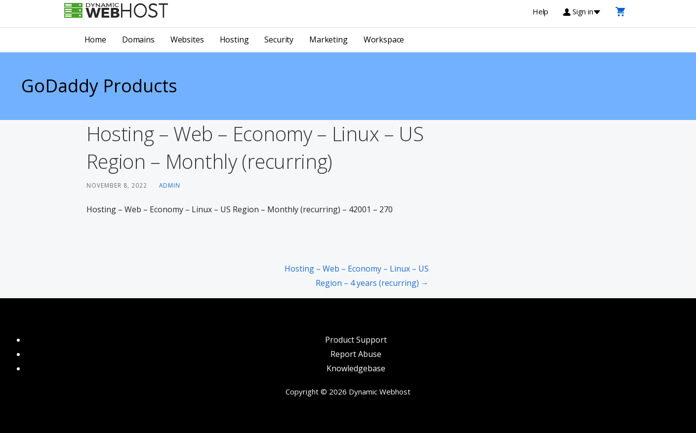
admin (169, 185)
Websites (187, 39)
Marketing (328, 39)
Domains (138, 39)
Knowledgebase (356, 368)
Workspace (384, 39)
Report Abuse (355, 354)
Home (95, 39)
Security (278, 39)
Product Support (356, 339)
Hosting (234, 39)
